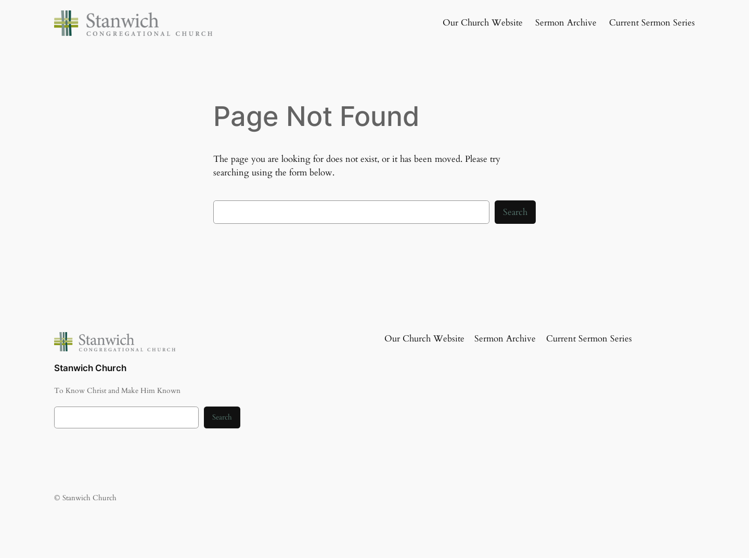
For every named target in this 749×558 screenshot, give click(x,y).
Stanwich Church (90, 368)
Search (515, 212)
